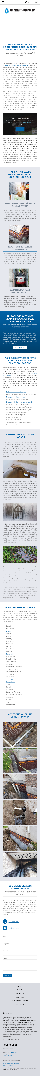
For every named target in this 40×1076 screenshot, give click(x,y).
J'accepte (20, 129)
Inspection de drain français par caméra (19, 402)
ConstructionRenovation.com (27, 1068)
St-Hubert (9, 679)
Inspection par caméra (20, 1001)
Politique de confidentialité (11, 1063)
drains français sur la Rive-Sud (16, 65)
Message (5, 958)
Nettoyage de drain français (15, 397)
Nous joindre (20, 348)
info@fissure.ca (14, 928)
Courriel (5, 951)
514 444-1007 (14, 921)
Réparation (20, 993)
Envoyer (7, 975)
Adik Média (14, 1070)
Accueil (20, 986)
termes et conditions (26, 122)
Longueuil (9, 654)
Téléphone (6, 944)
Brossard (9, 631)
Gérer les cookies (8, 1065)
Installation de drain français (16, 392)
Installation (20, 990)
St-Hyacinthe (10, 682)
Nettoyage (20, 997)
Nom (4, 937)
